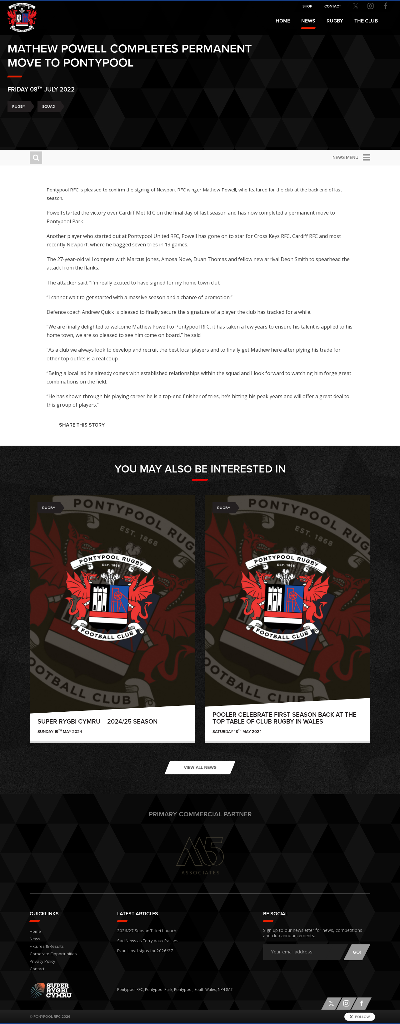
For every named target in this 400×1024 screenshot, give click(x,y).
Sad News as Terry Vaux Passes (144, 939)
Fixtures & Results (45, 946)
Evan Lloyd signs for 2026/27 (142, 948)
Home (283, 21)
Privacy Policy (41, 961)
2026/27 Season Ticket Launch (143, 929)
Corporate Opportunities (52, 954)
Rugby (41, 122)
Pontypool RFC (18, 14)
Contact (36, 969)
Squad (71, 122)
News (308, 21)
